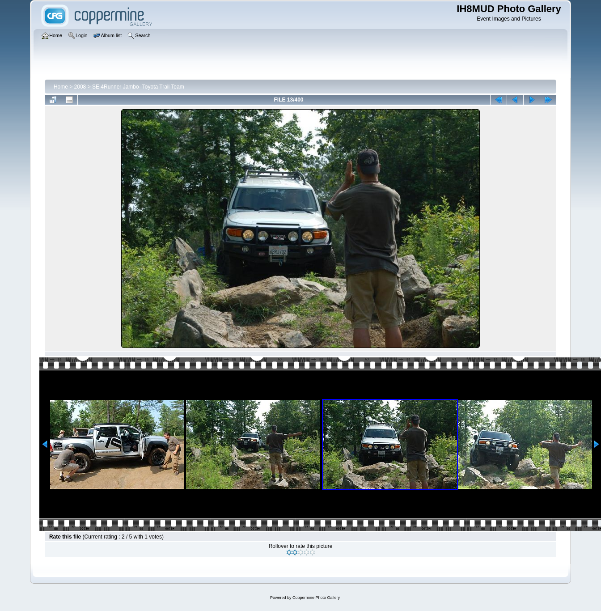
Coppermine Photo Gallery (316, 597)
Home (61, 87)
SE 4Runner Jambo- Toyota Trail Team (138, 87)
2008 (80, 87)
